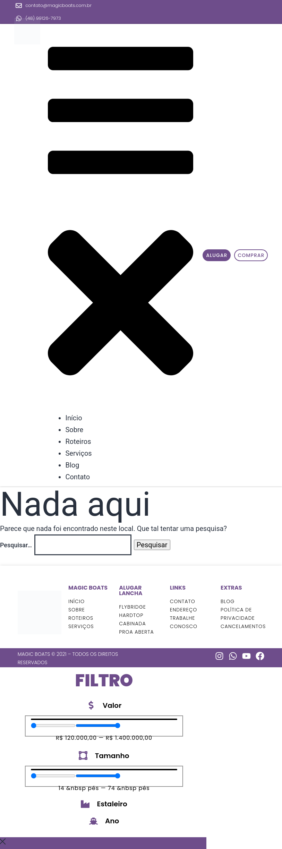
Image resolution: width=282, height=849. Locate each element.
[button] (120, 219)
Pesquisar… (16, 545)
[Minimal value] (53, 725)
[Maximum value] (98, 725)
